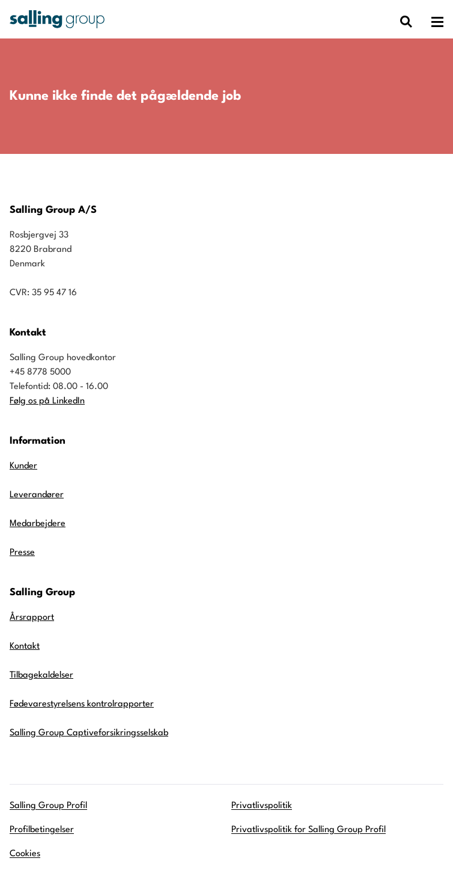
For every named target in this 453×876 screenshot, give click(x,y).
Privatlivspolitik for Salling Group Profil (308, 830)
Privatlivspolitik (261, 805)
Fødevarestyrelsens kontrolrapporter (82, 704)
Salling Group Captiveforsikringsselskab (89, 733)
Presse (22, 552)
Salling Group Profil (48, 805)
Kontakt (25, 646)
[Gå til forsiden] (57, 19)
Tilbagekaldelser (41, 675)
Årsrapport (32, 617)
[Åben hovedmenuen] (437, 22)
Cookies (25, 854)
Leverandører (37, 495)
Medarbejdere (37, 523)
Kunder (23, 466)
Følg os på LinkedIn (47, 401)
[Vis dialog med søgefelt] (406, 22)
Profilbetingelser (42, 830)
